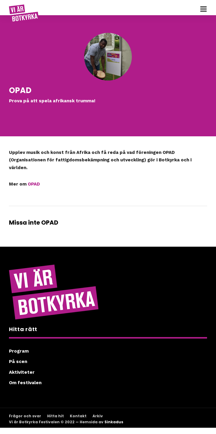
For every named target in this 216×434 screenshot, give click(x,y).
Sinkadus (113, 421)
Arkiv (97, 415)
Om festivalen (25, 382)
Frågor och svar (25, 415)
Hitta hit (55, 415)
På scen (18, 361)
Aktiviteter (22, 372)
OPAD (34, 184)
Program (19, 351)
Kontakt (78, 415)
